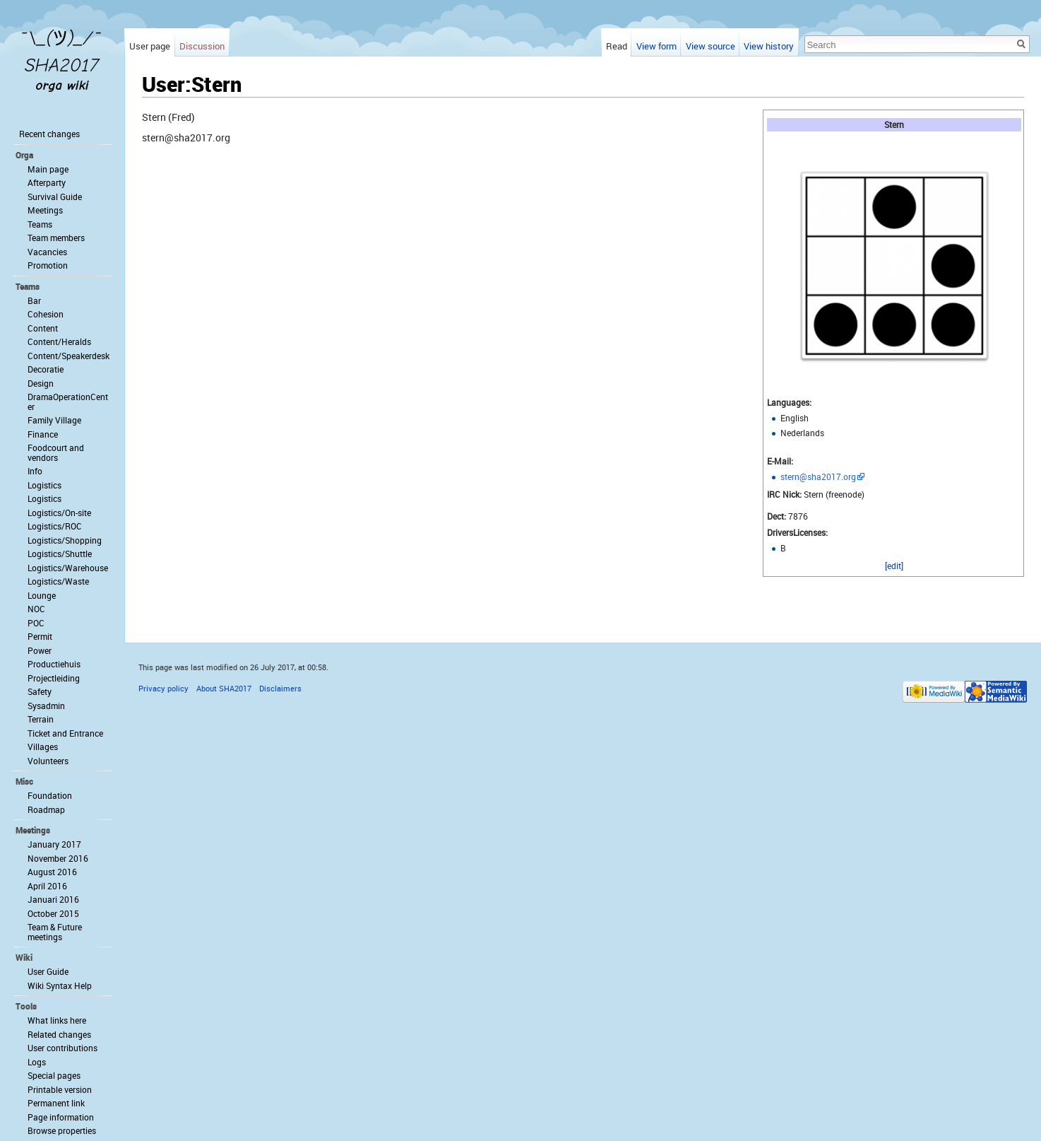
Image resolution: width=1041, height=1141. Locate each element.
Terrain (41, 719)
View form (656, 46)
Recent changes (49, 133)
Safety (40, 691)
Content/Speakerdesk (68, 355)
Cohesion (46, 314)
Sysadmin (46, 705)
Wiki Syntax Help (60, 985)
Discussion (202, 46)
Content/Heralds (59, 341)
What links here (57, 1020)
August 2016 (52, 871)
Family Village (54, 420)
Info (35, 470)
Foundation (50, 795)
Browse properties (62, 1130)
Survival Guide (55, 196)
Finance (43, 434)
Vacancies (47, 251)
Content (43, 328)
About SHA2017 (223, 688)
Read (616, 46)
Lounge (42, 595)
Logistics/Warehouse (68, 567)
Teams (40, 224)
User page (149, 46)
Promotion (48, 265)
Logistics (44, 485)
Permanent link (56, 1102)
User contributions (62, 1047)
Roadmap (46, 809)
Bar (34, 300)
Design (41, 383)
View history (769, 46)
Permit (40, 636)
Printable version (60, 1089)
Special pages (54, 1075)
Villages (43, 746)
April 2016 (47, 885)
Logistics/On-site (59, 512)
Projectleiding (54, 678)
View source (710, 46)
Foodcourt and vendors (56, 452)
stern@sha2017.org (818, 476)
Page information (61, 1117)
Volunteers (48, 760)
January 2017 (54, 844)
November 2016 (58, 858)
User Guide (48, 971)
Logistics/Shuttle (60, 553)
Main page (48, 169)
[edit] (894, 565)
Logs (37, 1061)
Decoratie (46, 369)
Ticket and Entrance (65, 733)
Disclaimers (280, 688)
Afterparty (47, 182)
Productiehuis (54, 663)
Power (40, 650)
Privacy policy (163, 688)
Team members (56, 237)
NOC (36, 608)
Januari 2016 (53, 899)
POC (36, 622)
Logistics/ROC (55, 526)
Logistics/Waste (58, 581)
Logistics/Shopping (65, 540)
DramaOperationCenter (68, 401)
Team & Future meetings (55, 931)
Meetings (45, 210)
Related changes (59, 1034)
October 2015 (53, 913)
